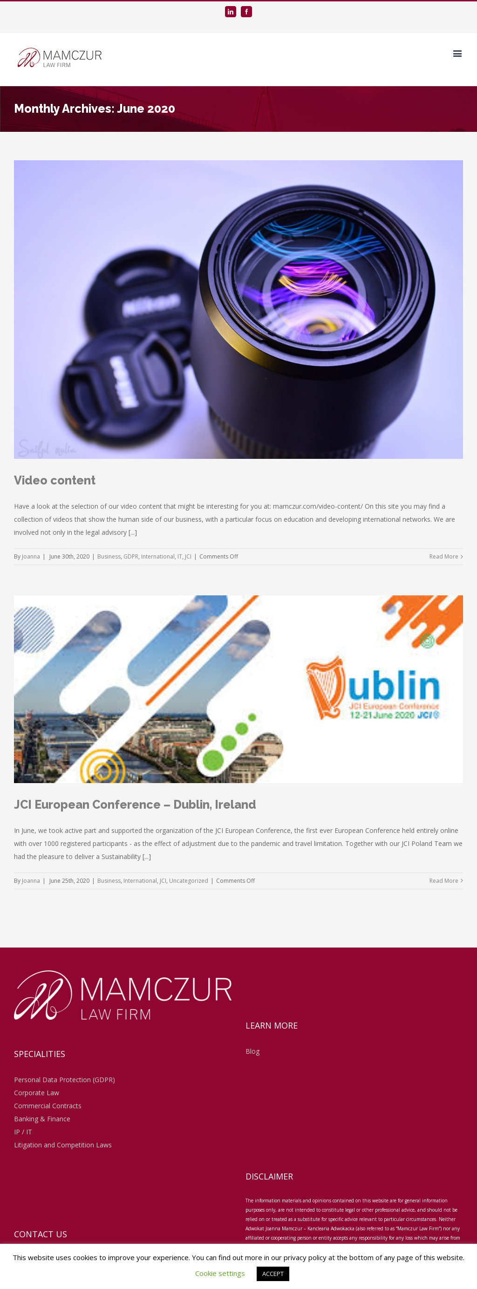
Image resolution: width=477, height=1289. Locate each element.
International (158, 556)
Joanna (31, 556)
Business (109, 556)
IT (179, 556)
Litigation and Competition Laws (63, 1144)
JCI (188, 556)
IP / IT (23, 1131)
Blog (252, 1051)
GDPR (130, 556)
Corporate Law (36, 1092)
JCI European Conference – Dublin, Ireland (135, 805)
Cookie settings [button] (220, 1273)
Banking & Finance (42, 1118)
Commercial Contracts (48, 1105)
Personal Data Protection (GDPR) (64, 1079)
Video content (54, 480)
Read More (443, 556)
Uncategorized (188, 881)
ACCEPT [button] (273, 1273)
